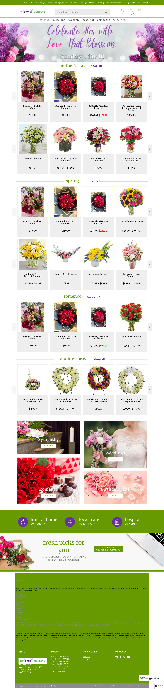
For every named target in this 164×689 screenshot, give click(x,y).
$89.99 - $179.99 (131, 408)
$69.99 (32, 168)
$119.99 (33, 115)
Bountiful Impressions (131, 221)
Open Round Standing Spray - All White (131, 400)
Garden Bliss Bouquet (66, 274)
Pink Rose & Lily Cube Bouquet (65, 159)
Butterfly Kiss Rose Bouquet (98, 107)
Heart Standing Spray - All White (65, 400)
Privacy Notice (112, 686)
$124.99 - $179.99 (65, 408)
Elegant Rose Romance (131, 336)
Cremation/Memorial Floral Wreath (33, 400)
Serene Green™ (33, 158)
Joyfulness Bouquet (98, 274)
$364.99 (131, 115)
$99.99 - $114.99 (131, 283)
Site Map (140, 686)
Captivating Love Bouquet (131, 275)
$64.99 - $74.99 (131, 346)
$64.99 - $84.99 (32, 283)
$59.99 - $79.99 (65, 168)
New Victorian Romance (98, 159)
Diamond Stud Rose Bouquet (65, 107)
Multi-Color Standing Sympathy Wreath (98, 400)
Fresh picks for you (63, 550)
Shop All (96, 66)
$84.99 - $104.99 (131, 230)
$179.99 (98, 408)
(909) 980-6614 (26, 3)
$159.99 (33, 408)
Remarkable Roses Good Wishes (131, 159)
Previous (14, 96)
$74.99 (131, 168)
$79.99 (98, 168)
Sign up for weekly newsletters (108, 549)
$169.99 (66, 115)
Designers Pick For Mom (32, 107)
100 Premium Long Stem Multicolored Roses (131, 108)
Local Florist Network (127, 686)
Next (150, 96)
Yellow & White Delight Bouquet (32, 275)
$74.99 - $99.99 (98, 283)
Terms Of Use (99, 686)
